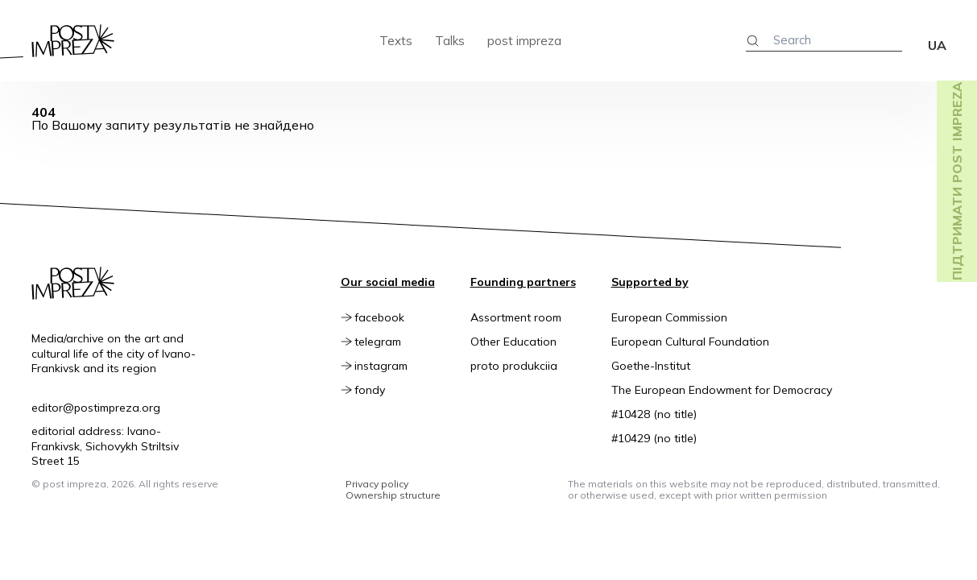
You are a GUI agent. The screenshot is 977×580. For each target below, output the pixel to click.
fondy (383, 390)
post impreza (524, 40)
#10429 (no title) (654, 438)
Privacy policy (377, 484)
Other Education (513, 341)
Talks (450, 40)
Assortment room (515, 317)
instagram (394, 365)
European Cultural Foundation (690, 341)
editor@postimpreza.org (95, 407)
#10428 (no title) (654, 414)
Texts (395, 40)
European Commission (669, 317)
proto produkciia (513, 365)
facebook (393, 317)
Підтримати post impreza (957, 181)
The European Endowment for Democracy (721, 390)
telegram (391, 341)
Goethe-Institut (650, 365)
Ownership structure (393, 495)
